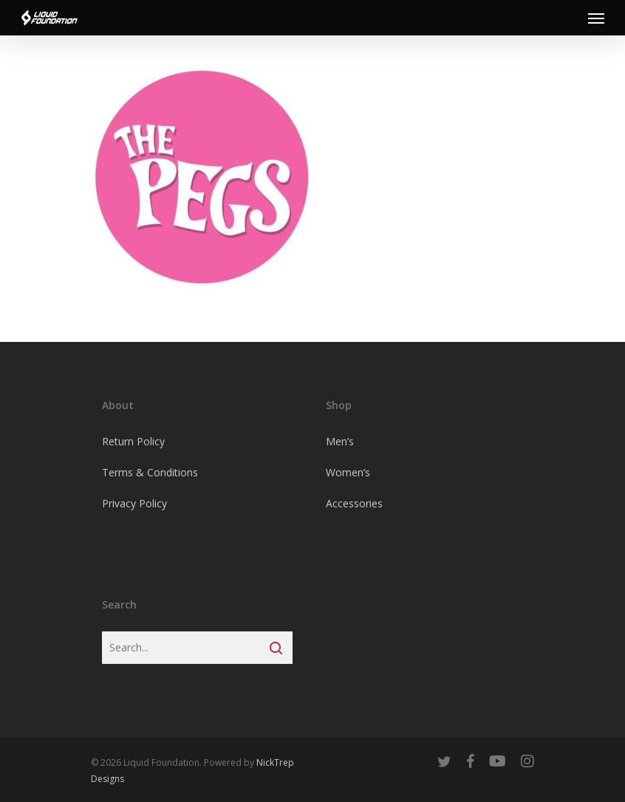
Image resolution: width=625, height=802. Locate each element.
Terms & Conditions (150, 472)
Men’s (340, 441)
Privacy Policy (134, 503)
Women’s (348, 472)
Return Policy (133, 441)
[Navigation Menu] (596, 17)
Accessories (354, 503)
